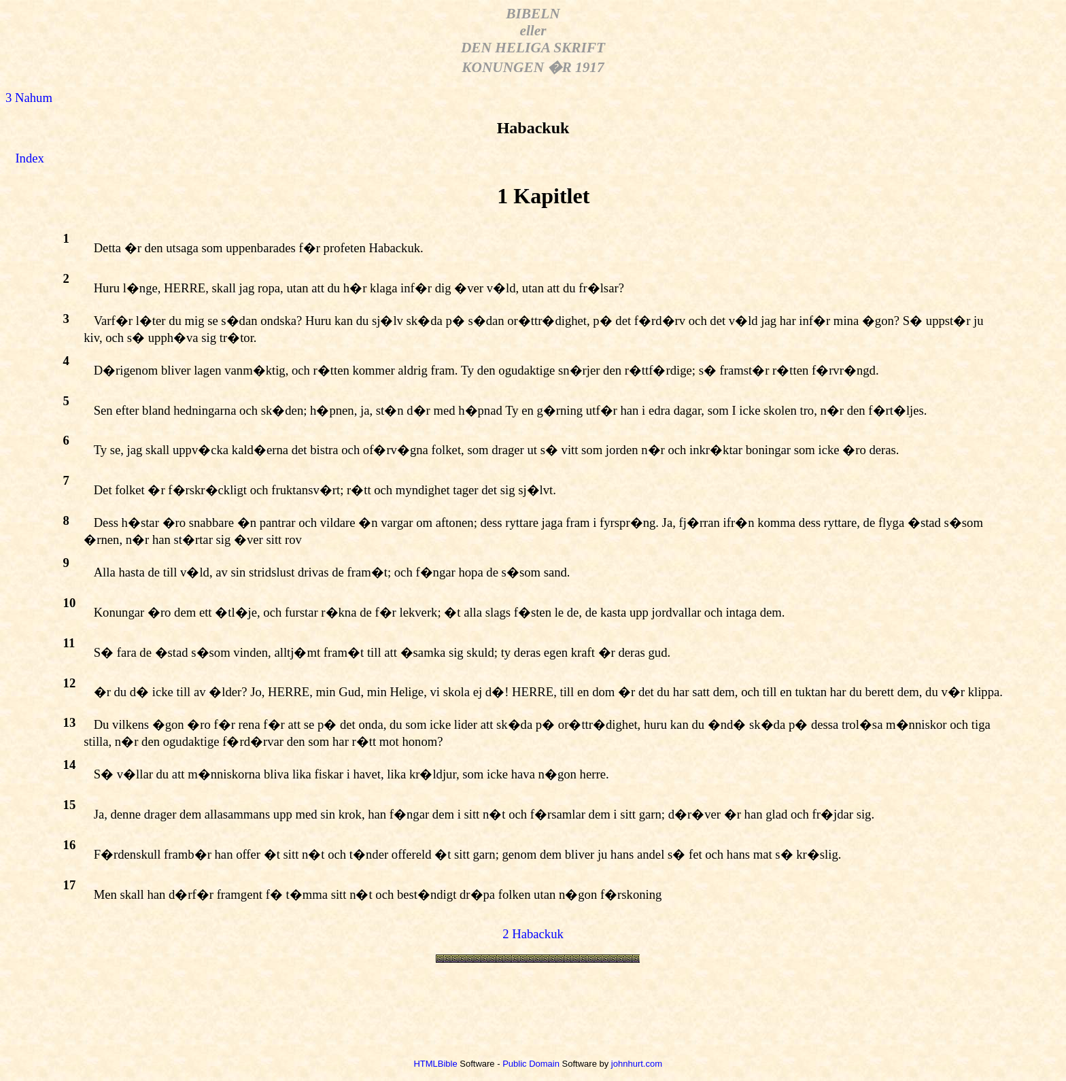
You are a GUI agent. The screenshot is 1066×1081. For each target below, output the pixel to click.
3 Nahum (28, 97)
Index (29, 158)
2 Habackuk (533, 934)
